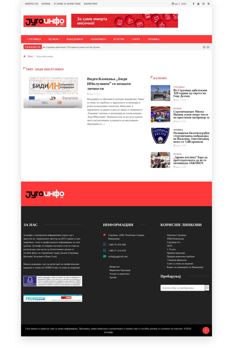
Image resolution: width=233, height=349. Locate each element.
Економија (98, 39)
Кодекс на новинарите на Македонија (185, 267)
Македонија (75, 39)
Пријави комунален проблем (180, 256)
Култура (119, 39)
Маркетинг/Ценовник (120, 270)
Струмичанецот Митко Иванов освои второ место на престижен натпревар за (191, 114)
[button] (204, 47)
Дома (30, 56)
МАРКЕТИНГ (91, 3)
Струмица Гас (173, 242)
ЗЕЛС (169, 245)
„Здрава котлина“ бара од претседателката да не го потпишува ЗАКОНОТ (190, 160)
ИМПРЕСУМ (31, 3)
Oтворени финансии (177, 259)
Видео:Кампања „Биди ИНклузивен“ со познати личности (109, 83)
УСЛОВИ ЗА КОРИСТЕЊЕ (67, 3)
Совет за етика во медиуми (180, 263)
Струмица (34, 39)
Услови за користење (120, 273)
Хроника (154, 39)
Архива (113, 277)
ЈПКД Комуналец (175, 238)
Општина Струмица (176, 235)
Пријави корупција (176, 252)
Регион (53, 39)
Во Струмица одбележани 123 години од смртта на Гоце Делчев (71, 47)
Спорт (136, 39)
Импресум (115, 266)
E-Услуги (171, 249)
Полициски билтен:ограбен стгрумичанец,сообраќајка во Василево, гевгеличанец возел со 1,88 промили (191, 137)
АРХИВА (45, 3)
